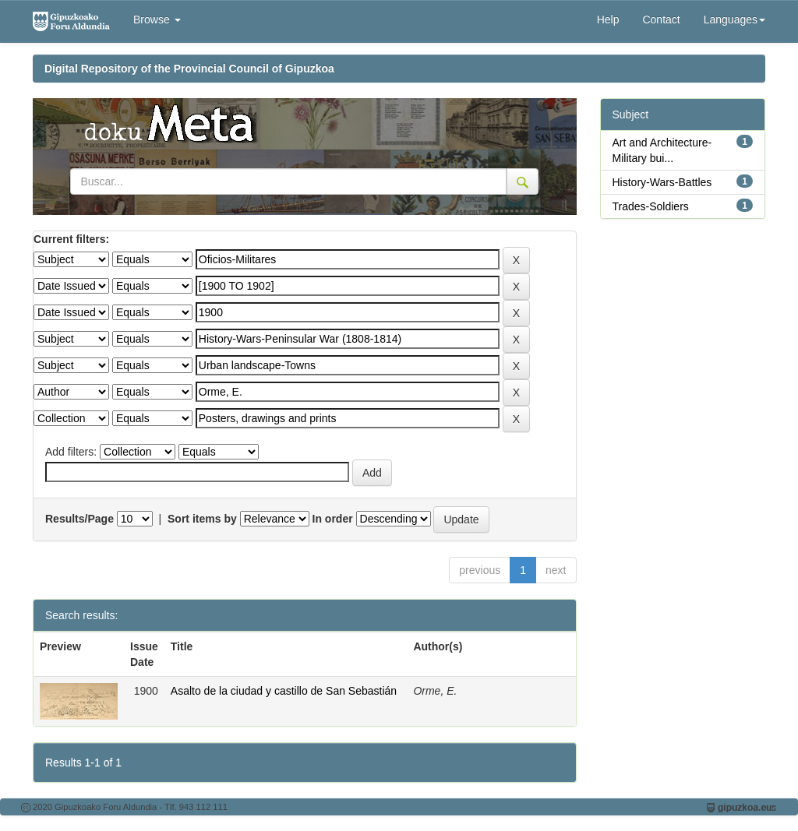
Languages (734, 19)
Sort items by (202, 518)
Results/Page (79, 518)
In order (332, 518)
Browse (157, 19)
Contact (661, 19)
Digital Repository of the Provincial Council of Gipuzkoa (189, 68)
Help (608, 19)
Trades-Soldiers (651, 206)
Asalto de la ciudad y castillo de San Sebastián (284, 691)
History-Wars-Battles (662, 182)
